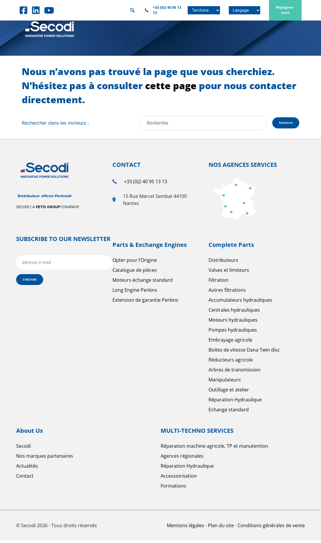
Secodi (23, 448)
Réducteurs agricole (231, 362)
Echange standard (229, 412)
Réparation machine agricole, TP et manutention (214, 448)
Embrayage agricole (230, 342)
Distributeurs (223, 262)
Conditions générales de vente (271, 528)
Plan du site (221, 528)
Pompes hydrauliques (233, 332)
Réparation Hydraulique (235, 402)
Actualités (27, 468)
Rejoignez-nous (285, 10)
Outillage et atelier (229, 392)
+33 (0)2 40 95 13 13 (145, 184)
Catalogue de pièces (134, 272)
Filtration (218, 282)
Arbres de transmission (235, 372)
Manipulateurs (225, 382)
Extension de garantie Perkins (145, 302)
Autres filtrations (227, 292)
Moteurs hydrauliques (233, 322)
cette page (170, 85)
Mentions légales (186, 528)
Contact (24, 478)
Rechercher (132, 10)
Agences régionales (182, 458)
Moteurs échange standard (142, 282)
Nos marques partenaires (44, 458)
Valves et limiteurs (229, 272)
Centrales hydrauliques (234, 312)
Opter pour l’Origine (134, 262)
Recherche (275, 124)
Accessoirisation (179, 478)
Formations (173, 488)
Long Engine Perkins (134, 292)
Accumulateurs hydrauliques (240, 302)
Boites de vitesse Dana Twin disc (244, 352)
